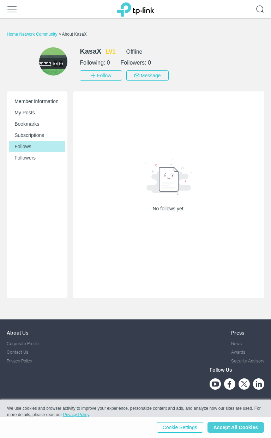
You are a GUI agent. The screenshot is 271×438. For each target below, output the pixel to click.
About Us (17, 333)
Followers (25, 158)
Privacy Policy (19, 361)
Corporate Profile (23, 343)
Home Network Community (33, 34)
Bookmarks (26, 124)
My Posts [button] (24, 112)
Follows (22, 146)
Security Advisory (247, 361)
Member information (36, 101)
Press (237, 333)
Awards (238, 352)
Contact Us (17, 352)
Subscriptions (29, 135)
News (236, 343)
